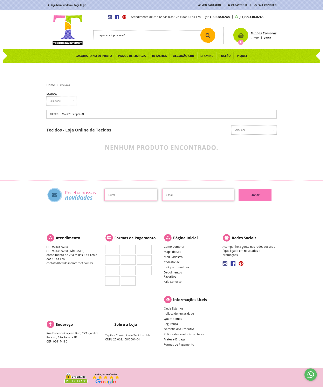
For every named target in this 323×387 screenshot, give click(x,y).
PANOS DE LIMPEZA (132, 56)
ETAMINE (206, 56)
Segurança (171, 324)
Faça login (80, 5)
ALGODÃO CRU (183, 56)
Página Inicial (185, 237)
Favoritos (170, 276)
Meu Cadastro (173, 257)
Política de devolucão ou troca (184, 334)
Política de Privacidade (179, 313)
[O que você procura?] (207, 35)
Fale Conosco (172, 282)
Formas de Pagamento (179, 344)
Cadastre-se (172, 262)
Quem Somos (173, 319)
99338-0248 (217, 17)
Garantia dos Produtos (179, 329)
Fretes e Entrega (175, 339)
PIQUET (242, 56)
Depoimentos (173, 272)
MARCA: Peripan (71, 114)
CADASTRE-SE (239, 5)
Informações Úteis (190, 299)
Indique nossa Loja (176, 267)
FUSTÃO (225, 56)
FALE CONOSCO (267, 5)
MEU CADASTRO (211, 5)
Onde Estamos (173, 308)
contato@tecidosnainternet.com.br (69, 263)
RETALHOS (159, 56)
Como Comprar (174, 247)
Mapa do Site (172, 252)
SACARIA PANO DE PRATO (94, 56)
